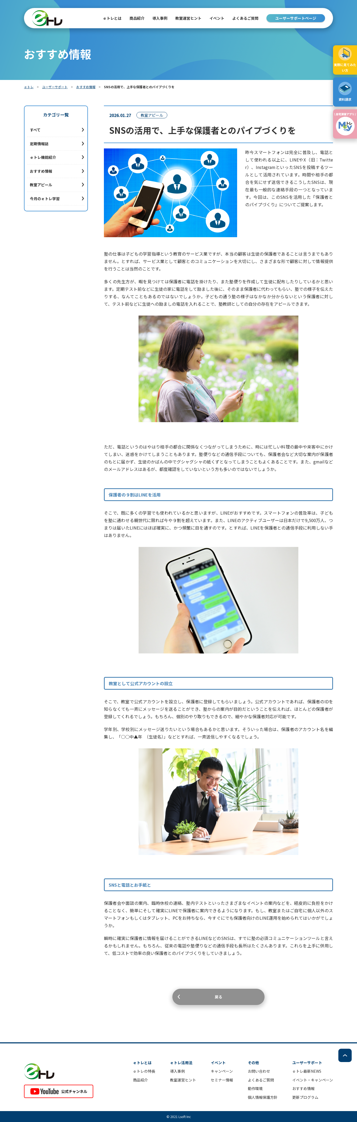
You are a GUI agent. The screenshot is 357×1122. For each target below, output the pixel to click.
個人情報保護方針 (263, 1097)
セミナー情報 (222, 1080)
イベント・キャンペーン (312, 1080)
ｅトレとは (112, 18)
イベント (216, 18)
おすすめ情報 (85, 86)
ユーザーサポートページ (295, 18)
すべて (35, 129)
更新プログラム (305, 1097)
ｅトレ (29, 86)
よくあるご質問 (245, 18)
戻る (218, 996)
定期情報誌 (39, 143)
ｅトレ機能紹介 (43, 157)
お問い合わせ (259, 1071)
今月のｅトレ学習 (45, 198)
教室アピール (41, 184)
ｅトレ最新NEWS (306, 1071)
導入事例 (159, 18)
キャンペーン (222, 1071)
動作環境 (255, 1088)
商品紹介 (140, 1080)
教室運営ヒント (188, 18)
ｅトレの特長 (144, 1071)
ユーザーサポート (55, 86)
